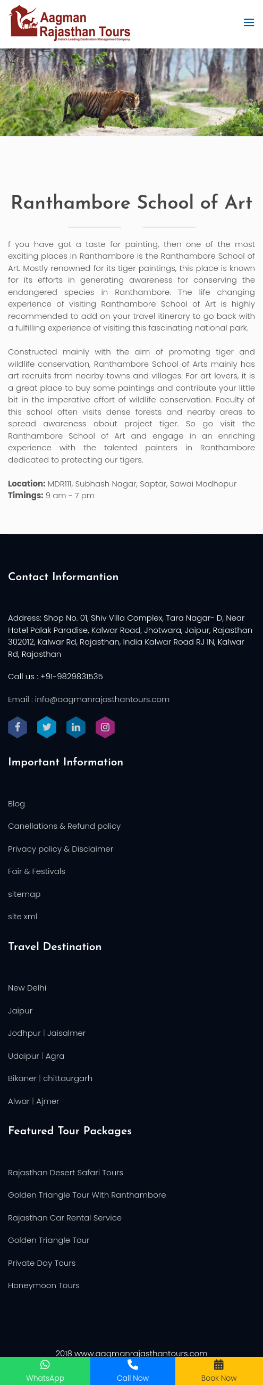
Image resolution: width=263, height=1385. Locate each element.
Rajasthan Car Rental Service (65, 1217)
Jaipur (20, 1010)
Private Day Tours (41, 1262)
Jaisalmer (66, 1032)
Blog (16, 803)
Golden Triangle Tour (49, 1240)
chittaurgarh (67, 1078)
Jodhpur (24, 1032)
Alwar (19, 1101)
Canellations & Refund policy (64, 825)
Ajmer (47, 1101)
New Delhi (27, 987)
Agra (55, 1055)
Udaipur (23, 1055)
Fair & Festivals (36, 871)
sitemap (24, 894)
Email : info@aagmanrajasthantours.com (88, 699)
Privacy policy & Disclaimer (60, 848)
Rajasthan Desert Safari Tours (65, 1172)
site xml (23, 916)
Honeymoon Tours (44, 1285)
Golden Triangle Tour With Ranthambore (87, 1194)
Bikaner (22, 1078)
